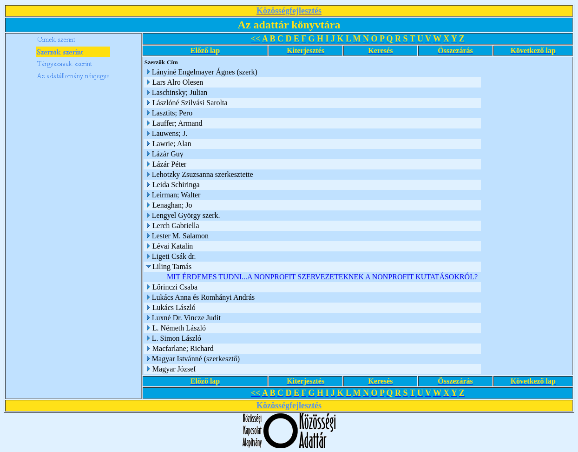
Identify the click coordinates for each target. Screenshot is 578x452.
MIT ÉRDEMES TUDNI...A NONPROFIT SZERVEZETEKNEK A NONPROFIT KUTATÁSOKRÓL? (322, 277)
